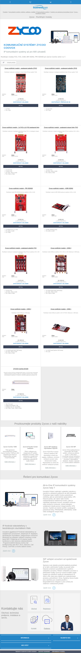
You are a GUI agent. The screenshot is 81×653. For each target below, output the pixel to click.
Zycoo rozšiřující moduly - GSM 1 (61, 309)
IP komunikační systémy (42, 12)
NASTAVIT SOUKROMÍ (44, 651)
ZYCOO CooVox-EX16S (20, 369)
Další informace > (10, 462)
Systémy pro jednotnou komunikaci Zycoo (62, 12)
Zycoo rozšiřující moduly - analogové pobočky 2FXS (61, 68)
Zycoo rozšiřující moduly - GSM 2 (20, 309)
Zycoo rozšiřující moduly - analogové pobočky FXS (20, 248)
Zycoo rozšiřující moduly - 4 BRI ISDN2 (61, 188)
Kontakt (33, 628)
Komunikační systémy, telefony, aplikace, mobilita (22, 12)
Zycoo (12, 94)
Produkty (5, 12)
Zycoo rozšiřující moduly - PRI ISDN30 (21, 188)
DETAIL (21, 105)
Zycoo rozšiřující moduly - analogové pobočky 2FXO (21, 68)
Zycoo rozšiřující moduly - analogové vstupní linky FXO (61, 127)
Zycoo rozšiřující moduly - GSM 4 (61, 248)
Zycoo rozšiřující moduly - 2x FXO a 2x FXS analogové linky (20, 127)
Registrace (47, 609)
